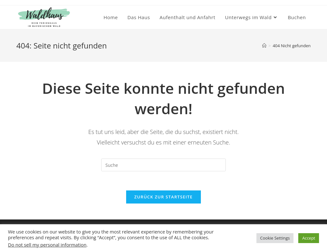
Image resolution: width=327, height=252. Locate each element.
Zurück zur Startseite (163, 197)
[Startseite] (264, 45)
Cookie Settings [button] (275, 238)
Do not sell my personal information (47, 244)
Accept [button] (308, 238)
